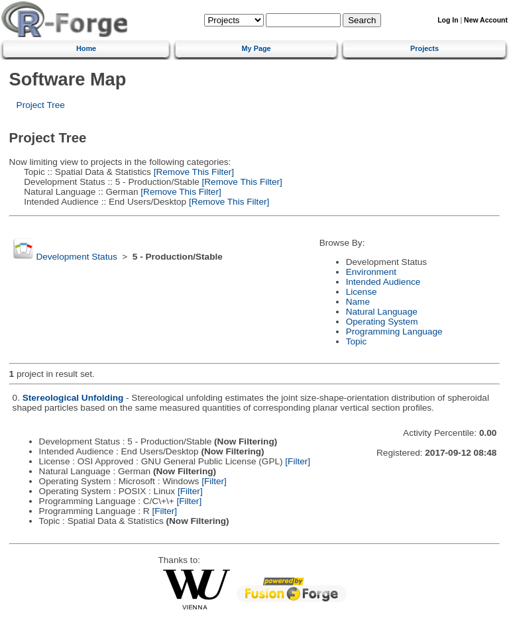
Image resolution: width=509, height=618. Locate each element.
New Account (486, 20)
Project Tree (41, 105)
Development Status (76, 257)
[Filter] (297, 461)
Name (358, 302)
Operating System (382, 322)
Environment (371, 272)
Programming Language (394, 331)
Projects (424, 48)
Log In (447, 20)
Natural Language (382, 312)
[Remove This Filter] (192, 172)
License (361, 292)
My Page (256, 48)
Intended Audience (383, 282)
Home (86, 48)
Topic (356, 341)
